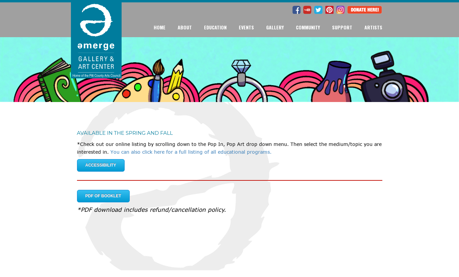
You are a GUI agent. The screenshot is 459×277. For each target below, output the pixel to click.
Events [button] (246, 27)
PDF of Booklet (103, 196)
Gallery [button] (275, 27)
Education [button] (215, 27)
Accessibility (100, 165)
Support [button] (342, 27)
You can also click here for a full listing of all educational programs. (191, 152)
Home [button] (159, 27)
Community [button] (308, 27)
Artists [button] (373, 27)
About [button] (185, 27)
